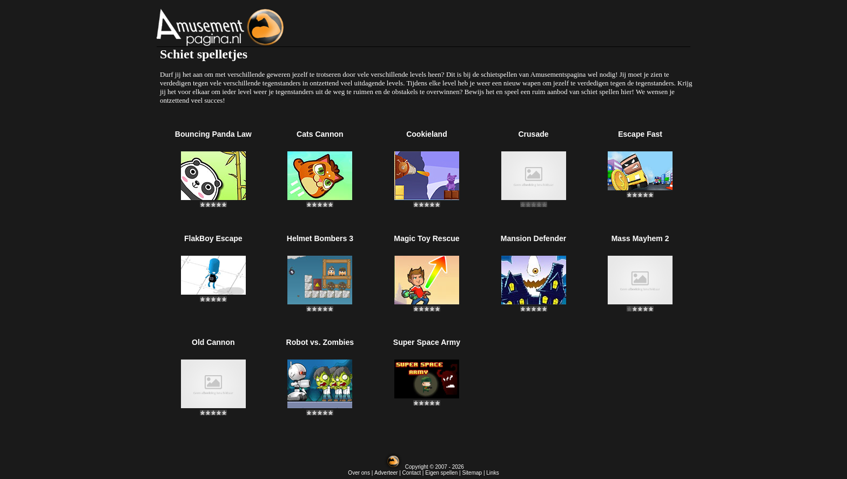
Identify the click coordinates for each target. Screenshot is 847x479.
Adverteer (386, 473)
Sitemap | (474, 473)
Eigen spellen (441, 473)
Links (492, 473)
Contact (411, 473)
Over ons (359, 473)
